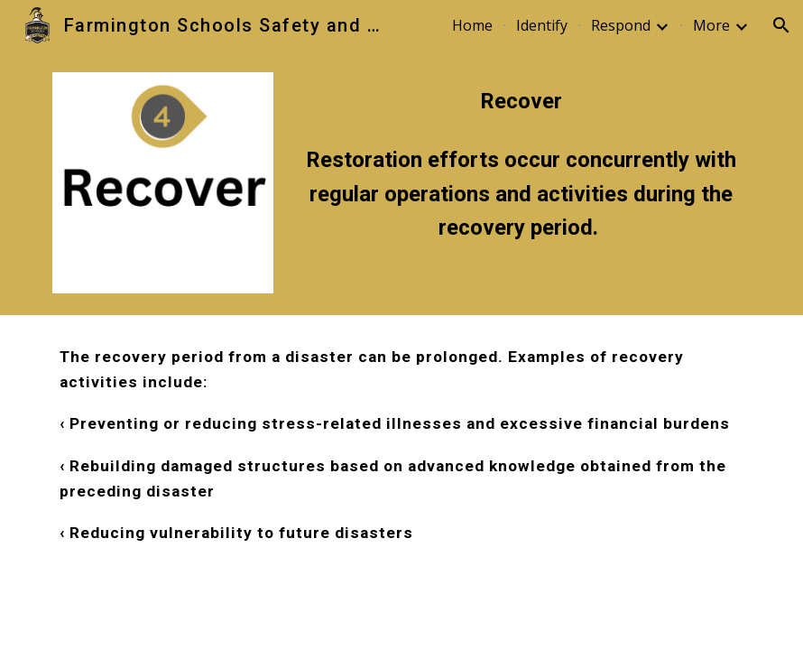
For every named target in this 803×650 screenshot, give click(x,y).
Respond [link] (621, 25)
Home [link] (472, 25)
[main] (521, 101)
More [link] (711, 25)
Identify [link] (542, 25)
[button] (781, 25)
